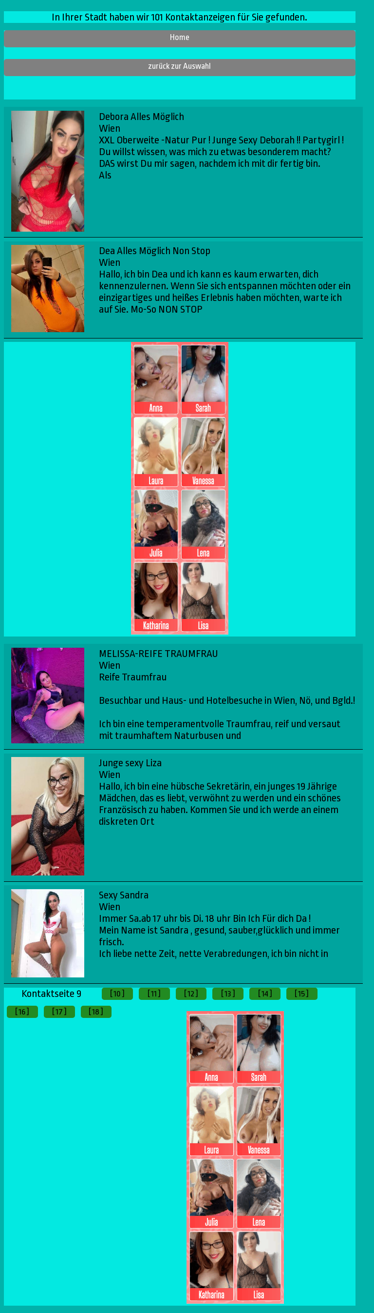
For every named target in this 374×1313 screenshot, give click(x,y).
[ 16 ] (22, 1011)
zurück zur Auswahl (179, 66)
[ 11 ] (154, 993)
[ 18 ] (96, 1011)
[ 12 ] (191, 993)
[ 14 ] (265, 993)
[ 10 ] (117, 993)
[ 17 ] (59, 1011)
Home (179, 37)
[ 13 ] (228, 993)
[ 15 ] (302, 993)
